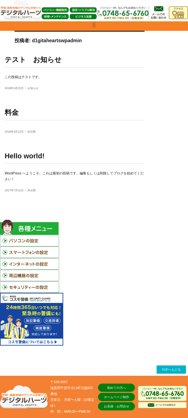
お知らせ (32, 88)
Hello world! (24, 156)
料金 (12, 112)
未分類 (31, 131)
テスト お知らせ (33, 60)
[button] (94, 24)
